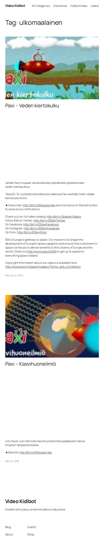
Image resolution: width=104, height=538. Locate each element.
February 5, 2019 (14, 275)
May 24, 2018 (12, 461)
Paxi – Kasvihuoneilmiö (30, 364)
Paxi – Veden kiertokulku (32, 105)
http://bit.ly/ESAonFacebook (41, 224)
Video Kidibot (15, 5)
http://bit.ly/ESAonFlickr (32, 232)
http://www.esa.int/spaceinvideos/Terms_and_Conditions (43, 267)
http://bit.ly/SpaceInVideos (64, 216)
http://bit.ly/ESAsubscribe (39, 205)
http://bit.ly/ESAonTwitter (49, 220)
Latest (95, 6)
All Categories (41, 6)
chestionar (60, 6)
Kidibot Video (78, 6)
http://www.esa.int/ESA (42, 251)
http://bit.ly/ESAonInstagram (42, 228)
